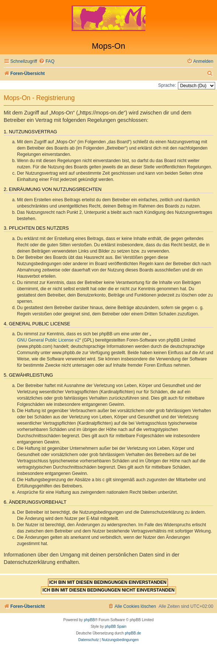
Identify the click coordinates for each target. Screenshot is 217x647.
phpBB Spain (115, 626)
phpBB (89, 620)
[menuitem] (46, 61)
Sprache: (167, 85)
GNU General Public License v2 (48, 340)
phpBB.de (133, 633)
